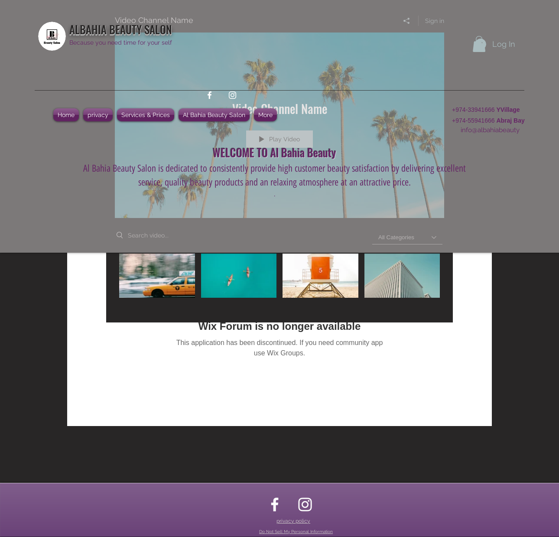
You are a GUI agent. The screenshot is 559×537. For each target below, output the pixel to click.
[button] (479, 44)
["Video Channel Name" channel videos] (279, 281)
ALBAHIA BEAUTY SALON (120, 29)
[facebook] (209, 95)
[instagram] (232, 95)
